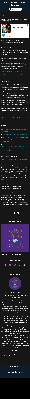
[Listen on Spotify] (15, 265)
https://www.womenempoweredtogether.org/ (14, 74)
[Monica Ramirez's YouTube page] (16, 350)
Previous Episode (23, 217)
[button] (14, 268)
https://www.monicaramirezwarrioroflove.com (14, 159)
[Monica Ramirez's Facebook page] (13, 350)
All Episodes (14, 217)
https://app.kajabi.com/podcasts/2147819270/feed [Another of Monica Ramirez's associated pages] (15, 354)
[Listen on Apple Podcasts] (10, 265)
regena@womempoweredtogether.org (12, 71)
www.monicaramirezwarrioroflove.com (17, 134)
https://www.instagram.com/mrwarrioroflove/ (14, 146)
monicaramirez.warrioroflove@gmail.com (16, 137)
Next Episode (6, 217)
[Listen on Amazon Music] (24, 265)
